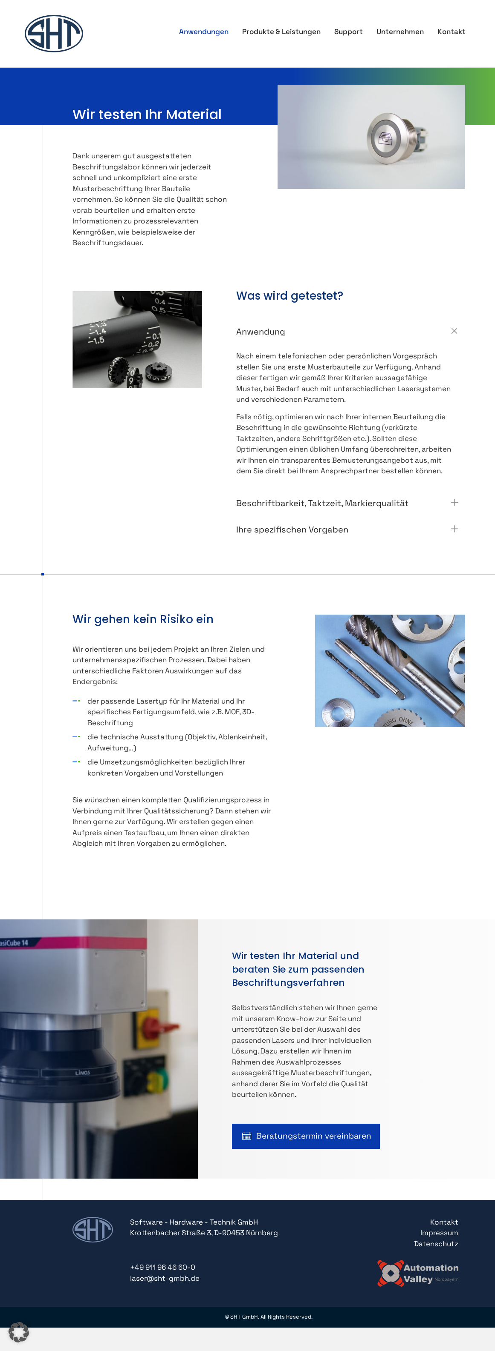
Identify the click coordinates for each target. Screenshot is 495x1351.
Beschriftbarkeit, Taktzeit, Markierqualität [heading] (322, 503)
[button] (454, 330)
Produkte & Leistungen (281, 31)
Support (348, 31)
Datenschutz (436, 1243)
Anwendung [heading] (260, 331)
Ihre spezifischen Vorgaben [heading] (292, 529)
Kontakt (451, 31)
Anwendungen (204, 31)
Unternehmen (400, 31)
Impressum (439, 1232)
